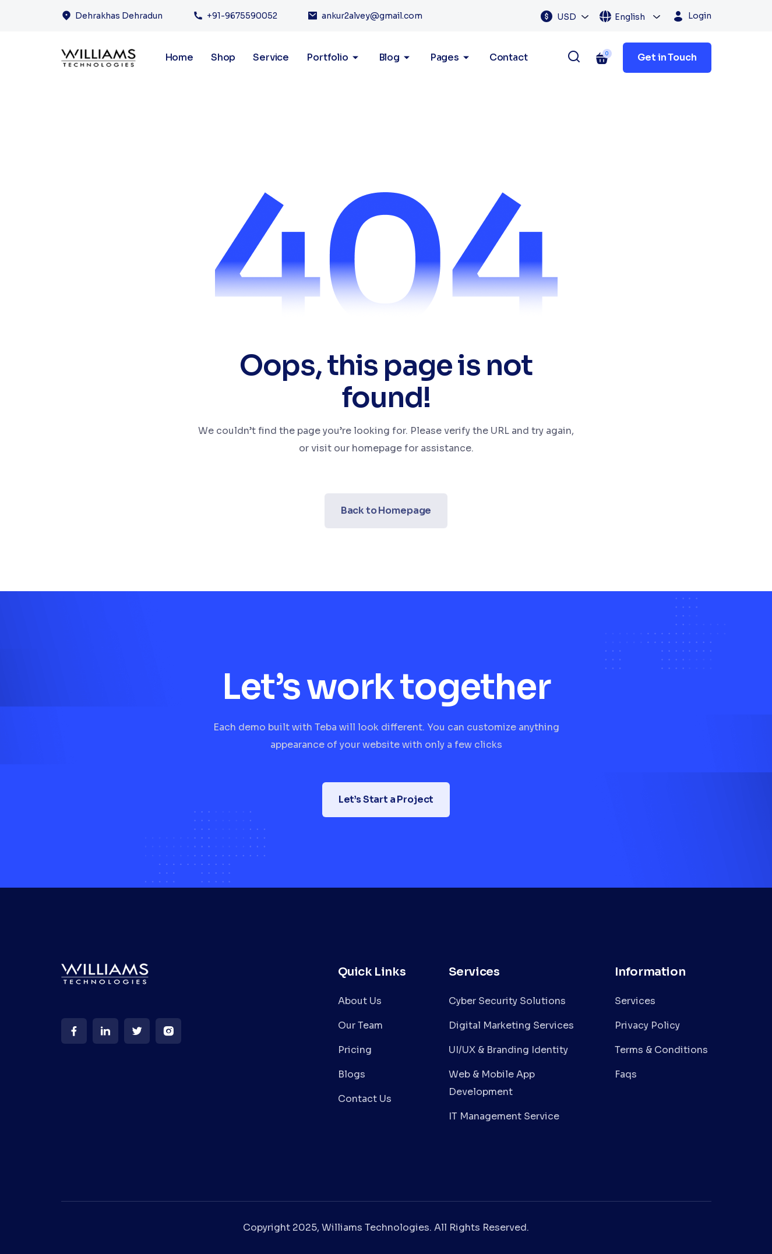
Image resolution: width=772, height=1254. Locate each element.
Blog (396, 57)
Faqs (626, 1074)
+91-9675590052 (242, 15)
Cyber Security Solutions (507, 1001)
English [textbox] (630, 17)
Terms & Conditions (661, 1050)
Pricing (355, 1050)
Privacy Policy (647, 1025)
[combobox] (573, 16)
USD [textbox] (566, 17)
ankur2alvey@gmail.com (372, 15)
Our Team (360, 1025)
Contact (508, 57)
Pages (451, 57)
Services (635, 1001)
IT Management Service (504, 1116)
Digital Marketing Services (511, 1025)
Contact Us (365, 1099)
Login (699, 15)
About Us (360, 1001)
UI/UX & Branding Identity (508, 1050)
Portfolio (333, 57)
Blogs (351, 1074)
